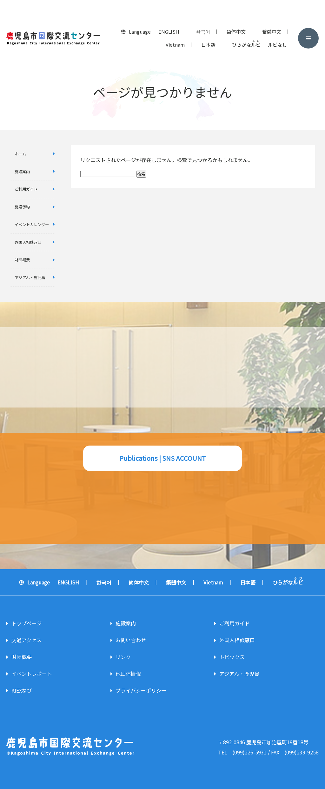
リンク (123, 657)
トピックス (232, 657)
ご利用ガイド (26, 189)
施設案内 (22, 171)
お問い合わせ (131, 640)
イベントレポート (31, 673)
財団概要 (22, 260)
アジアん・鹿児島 (30, 277)
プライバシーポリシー (141, 690)
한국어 (203, 31)
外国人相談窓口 (28, 242)
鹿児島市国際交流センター (53, 38)
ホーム (20, 154)
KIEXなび (21, 690)
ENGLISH (168, 31)
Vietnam (175, 44)
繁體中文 (271, 31)
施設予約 (22, 207)
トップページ (26, 623)
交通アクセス (26, 640)
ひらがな (246, 44)
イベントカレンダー (32, 224)
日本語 (208, 44)
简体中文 (236, 31)
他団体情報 (128, 673)
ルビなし (277, 44)
